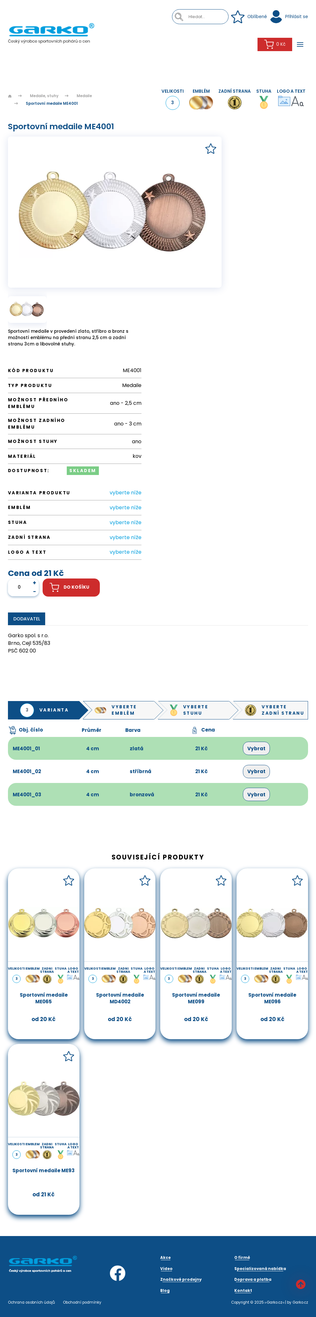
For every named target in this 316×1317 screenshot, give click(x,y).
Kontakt (243, 1290)
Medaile (84, 95)
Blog (165, 1290)
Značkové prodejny (181, 1279)
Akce (165, 1257)
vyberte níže (125, 492)
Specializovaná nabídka (260, 1268)
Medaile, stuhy (44, 95)
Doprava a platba (252, 1279)
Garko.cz (300, 1302)
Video (166, 1268)
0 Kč (274, 44)
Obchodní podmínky (82, 1302)
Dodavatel (26, 619)
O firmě (242, 1257)
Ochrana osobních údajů (31, 1302)
